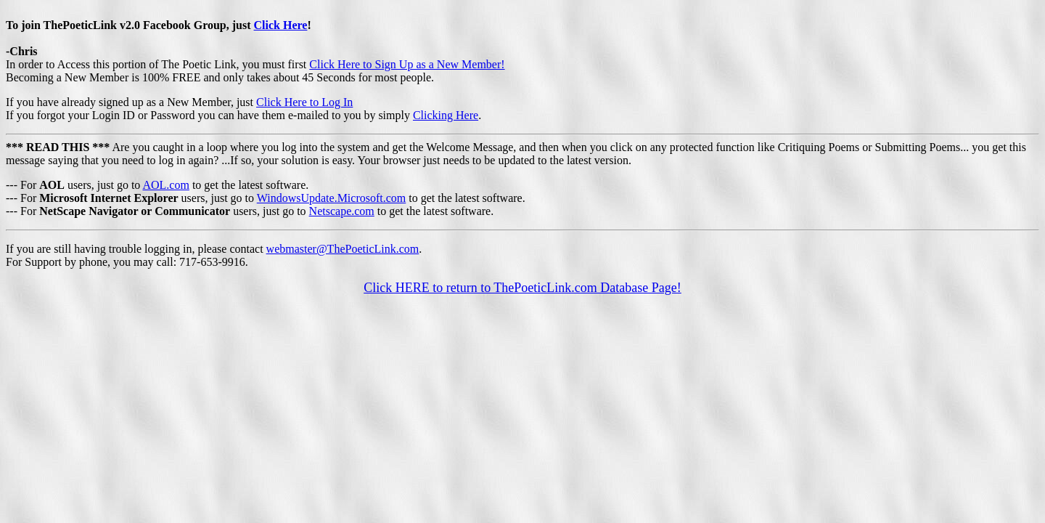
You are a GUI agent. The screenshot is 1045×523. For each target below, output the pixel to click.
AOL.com (165, 185)
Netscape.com (341, 211)
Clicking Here (445, 115)
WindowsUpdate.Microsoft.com (331, 198)
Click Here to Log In (304, 102)
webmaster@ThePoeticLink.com (342, 249)
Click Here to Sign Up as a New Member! (406, 64)
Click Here (281, 25)
